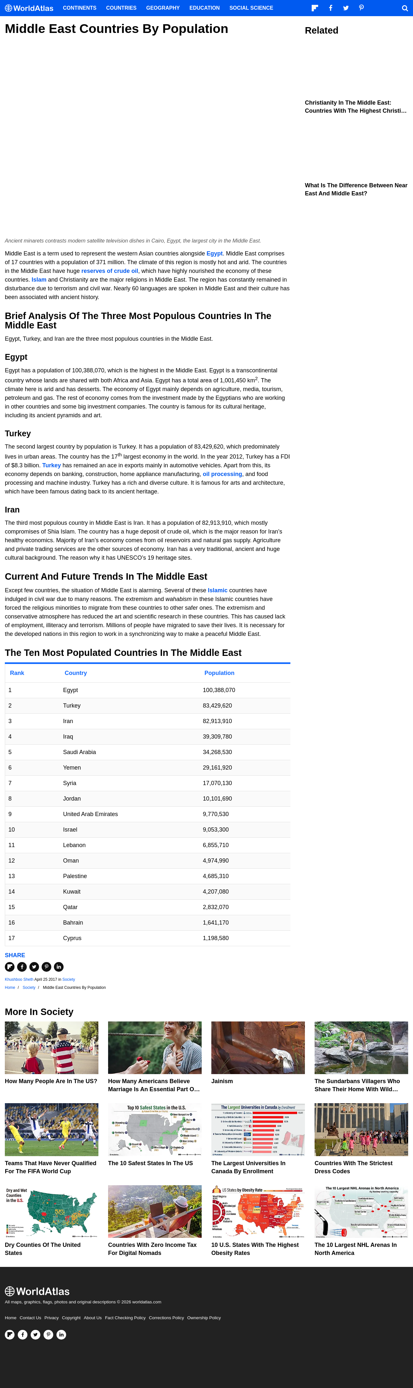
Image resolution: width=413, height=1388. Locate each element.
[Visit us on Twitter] (35, 1335)
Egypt (214, 253)
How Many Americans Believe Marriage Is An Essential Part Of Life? (152, 1089)
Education (204, 8)
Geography (163, 8)
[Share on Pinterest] (46, 967)
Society (68, 979)
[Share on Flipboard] (10, 967)
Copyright (71, 1317)
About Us (93, 1317)
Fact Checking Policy (125, 1317)
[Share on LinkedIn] (59, 967)
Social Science (251, 8)
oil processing (222, 474)
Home (10, 1317)
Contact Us (30, 1317)
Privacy (52, 1317)
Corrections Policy (166, 1317)
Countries (121, 8)
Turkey (51, 465)
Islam (39, 279)
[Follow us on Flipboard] (10, 1335)
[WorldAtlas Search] (405, 8)
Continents (79, 8)
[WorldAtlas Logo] (31, 8)
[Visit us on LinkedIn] (61, 1335)
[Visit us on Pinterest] (48, 1335)
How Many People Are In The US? (51, 1081)
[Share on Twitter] (34, 967)
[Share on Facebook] (22, 967)
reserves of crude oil (109, 271)
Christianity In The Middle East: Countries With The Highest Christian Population (356, 110)
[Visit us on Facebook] (22, 1335)
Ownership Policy (204, 1317)
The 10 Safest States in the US (150, 1163)
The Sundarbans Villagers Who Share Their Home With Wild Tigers (357, 1089)
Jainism (222, 1081)
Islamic (217, 590)
